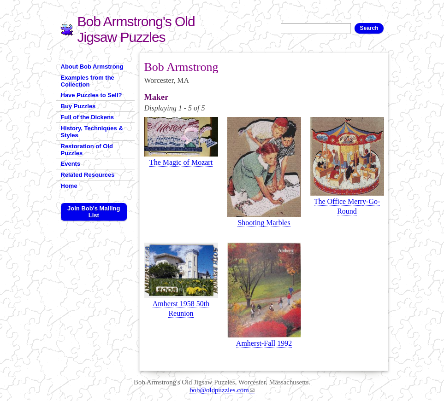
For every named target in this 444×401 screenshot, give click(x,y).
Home (69, 185)
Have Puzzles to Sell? (91, 95)
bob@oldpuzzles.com (222, 390)
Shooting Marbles (263, 223)
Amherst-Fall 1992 (264, 343)
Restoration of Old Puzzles (87, 150)
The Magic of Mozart (181, 162)
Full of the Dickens (87, 117)
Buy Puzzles (78, 106)
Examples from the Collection (87, 81)
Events (71, 163)
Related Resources (88, 174)
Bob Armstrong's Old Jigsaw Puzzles (136, 29)
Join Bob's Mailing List (93, 212)
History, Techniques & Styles (92, 132)
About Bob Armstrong (92, 66)
